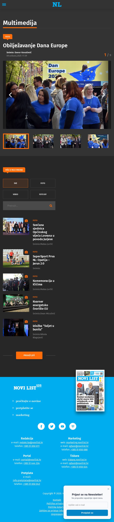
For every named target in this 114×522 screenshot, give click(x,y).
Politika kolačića (57, 507)
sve (15, 183)
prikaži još (29, 355)
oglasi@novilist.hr (78, 446)
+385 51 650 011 (31, 446)
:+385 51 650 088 (79, 449)
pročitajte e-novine (27, 401)
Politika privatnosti (57, 503)
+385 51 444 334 (31, 463)
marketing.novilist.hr (77, 442)
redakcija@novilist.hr (31, 442)
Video (15, 194)
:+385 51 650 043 (31, 484)
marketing (21, 415)
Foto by (43, 194)
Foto (43, 183)
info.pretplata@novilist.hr (27, 480)
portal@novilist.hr (31, 459)
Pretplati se (87, 512)
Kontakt (57, 500)
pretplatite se (23, 408)
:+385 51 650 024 (79, 466)
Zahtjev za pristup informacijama (57, 510)
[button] (103, 95)
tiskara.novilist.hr (77, 459)
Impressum (57, 514)
